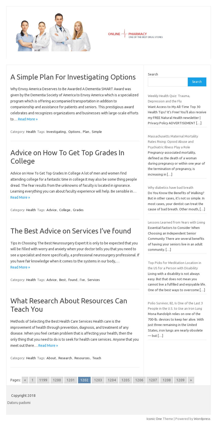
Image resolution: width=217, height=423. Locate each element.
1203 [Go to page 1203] (98, 380)
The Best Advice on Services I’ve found (70, 231)
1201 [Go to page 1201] (71, 380)
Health (31, 131)
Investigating (56, 131)
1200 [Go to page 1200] (57, 380)
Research (65, 358)
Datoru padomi (18, 403)
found (72, 279)
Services (93, 279)
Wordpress (202, 418)
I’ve (82, 279)
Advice (51, 210)
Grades (78, 210)
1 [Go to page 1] (33, 380)
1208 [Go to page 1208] (167, 380)
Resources (82, 358)
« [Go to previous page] (25, 380)
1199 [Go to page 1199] (43, 380)
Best (62, 279)
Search (153, 74)
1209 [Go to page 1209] (180, 380)
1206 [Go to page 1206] (139, 380)
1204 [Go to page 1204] (112, 380)
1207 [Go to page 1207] (153, 380)
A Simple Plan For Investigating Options (73, 77)
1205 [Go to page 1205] (125, 380)
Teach (96, 358)
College (64, 210)
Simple (97, 131)
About (51, 358)
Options (74, 131)
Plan (86, 131)
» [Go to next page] (191, 380)
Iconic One (154, 418)
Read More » (28, 119)
